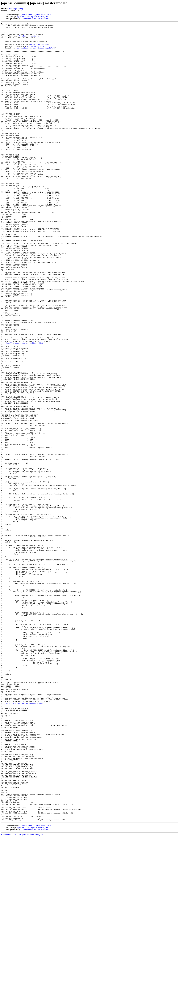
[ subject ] (38, 19)
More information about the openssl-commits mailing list (22, 994)
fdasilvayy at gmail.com (29, 39)
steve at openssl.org (39, 49)
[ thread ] (30, 19)
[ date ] (24, 19)
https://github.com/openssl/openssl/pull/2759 (35, 53)
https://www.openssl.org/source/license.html (23, 407)
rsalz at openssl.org (16, 8)
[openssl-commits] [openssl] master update (35, 14)
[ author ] (45, 19)
